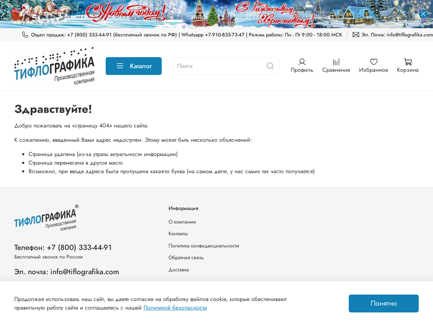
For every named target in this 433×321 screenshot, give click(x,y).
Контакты (178, 233)
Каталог (134, 66)
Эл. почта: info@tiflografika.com (66, 271)
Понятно (384, 303)
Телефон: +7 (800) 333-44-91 (63, 247)
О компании (182, 221)
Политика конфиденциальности (203, 245)
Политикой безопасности (175, 308)
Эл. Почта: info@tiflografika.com (392, 35)
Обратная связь (186, 257)
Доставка (178, 269)
